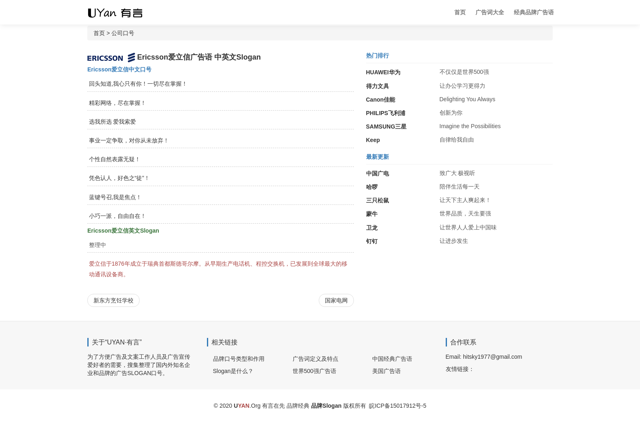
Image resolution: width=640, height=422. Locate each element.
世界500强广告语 (314, 371)
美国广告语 (386, 371)
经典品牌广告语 (534, 12)
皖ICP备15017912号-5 (397, 405)
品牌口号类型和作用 (238, 358)
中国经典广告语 (392, 358)
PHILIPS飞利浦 (385, 113)
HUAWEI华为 (383, 72)
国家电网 (336, 300)
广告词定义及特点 (315, 358)
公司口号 (122, 33)
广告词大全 (490, 12)
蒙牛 (372, 214)
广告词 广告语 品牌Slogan (122, 12)
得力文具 (377, 86)
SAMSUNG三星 (386, 126)
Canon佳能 (381, 99)
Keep (373, 140)
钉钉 (372, 241)
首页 (460, 12)
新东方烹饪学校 (113, 300)
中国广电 (377, 173)
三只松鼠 (377, 200)
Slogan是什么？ (233, 371)
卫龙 (372, 227)
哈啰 (372, 187)
